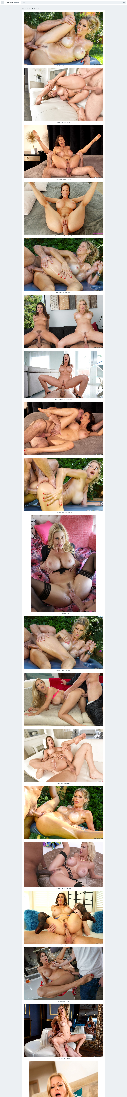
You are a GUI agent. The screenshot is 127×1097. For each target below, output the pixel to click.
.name (12, 2)
